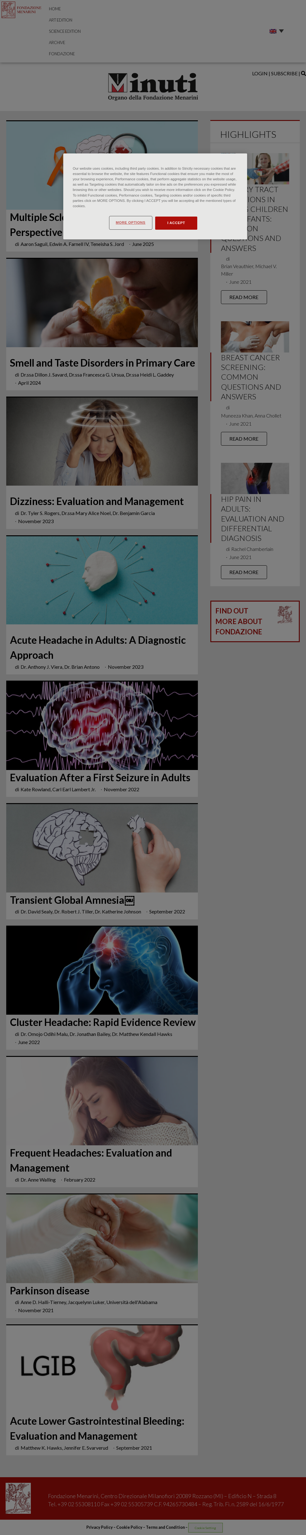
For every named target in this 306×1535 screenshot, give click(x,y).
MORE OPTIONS (130, 222)
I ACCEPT (176, 223)
